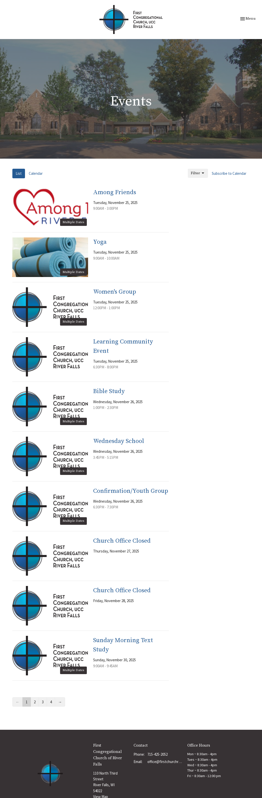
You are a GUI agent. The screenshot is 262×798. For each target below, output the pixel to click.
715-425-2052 (157, 754)
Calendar (36, 173)
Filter (198, 173)
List (19, 173)
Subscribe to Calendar (229, 173)
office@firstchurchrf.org (164, 761)
